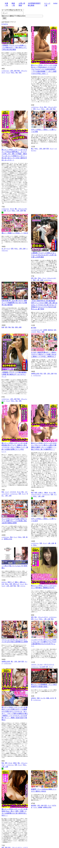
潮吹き (46, 492)
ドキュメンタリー (36, 494)
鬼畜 (43, 332)
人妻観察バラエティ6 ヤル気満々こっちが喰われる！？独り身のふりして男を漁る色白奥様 (14, 47)
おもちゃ (4, 582)
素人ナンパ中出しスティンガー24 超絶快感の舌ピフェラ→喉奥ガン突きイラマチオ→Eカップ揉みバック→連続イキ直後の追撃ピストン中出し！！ (15, 447)
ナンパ (8, 72)
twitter (55, 3)
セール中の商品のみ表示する (12, 10)
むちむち (5, 24)
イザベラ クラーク (48, 664)
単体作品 (50, 330)
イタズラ (33, 332)
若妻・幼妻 (18, 327)
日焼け (15, 763)
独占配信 (33, 805)
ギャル (41, 107)
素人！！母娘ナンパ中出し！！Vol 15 (15, 233)
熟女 (18, 70)
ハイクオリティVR (36, 330)
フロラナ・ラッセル (37, 664)
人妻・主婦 (13, 70)
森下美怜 (33, 327)
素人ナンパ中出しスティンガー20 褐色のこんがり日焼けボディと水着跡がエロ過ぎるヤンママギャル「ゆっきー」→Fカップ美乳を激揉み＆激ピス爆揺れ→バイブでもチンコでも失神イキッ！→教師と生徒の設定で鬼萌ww (15, 713)
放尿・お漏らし (38, 492)
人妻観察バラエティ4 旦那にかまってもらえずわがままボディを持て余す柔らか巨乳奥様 (43, 255)
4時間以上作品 (35, 373)
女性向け (33, 698)
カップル (43, 698)
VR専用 (45, 330)
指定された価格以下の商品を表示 (13, 16)
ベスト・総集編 (37, 807)
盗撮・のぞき (50, 698)
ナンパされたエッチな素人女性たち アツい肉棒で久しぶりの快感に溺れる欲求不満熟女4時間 (14, 521)
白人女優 (42, 667)
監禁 (3, 327)
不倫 (18, 586)
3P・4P (4, 248)
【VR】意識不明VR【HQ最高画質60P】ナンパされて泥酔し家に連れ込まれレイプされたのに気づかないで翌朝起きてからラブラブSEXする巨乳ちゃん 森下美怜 (44, 305)
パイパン (22, 586)
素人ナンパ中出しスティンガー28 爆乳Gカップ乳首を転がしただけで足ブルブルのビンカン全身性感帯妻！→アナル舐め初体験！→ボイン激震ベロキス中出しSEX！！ (44, 69)
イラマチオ (13, 492)
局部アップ (11, 582)
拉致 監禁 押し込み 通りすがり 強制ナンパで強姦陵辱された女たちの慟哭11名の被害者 (14, 303)
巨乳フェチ (16, 584)
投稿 (38, 698)
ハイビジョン (5, 70)
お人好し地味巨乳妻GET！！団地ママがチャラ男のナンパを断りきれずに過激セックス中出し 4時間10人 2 (43, 354)
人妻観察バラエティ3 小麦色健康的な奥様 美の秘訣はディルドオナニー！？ (14, 374)
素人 (17, 72)
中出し (13, 72)
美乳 (32, 617)
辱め (9, 327)
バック (7, 492)
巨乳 (20, 72)
